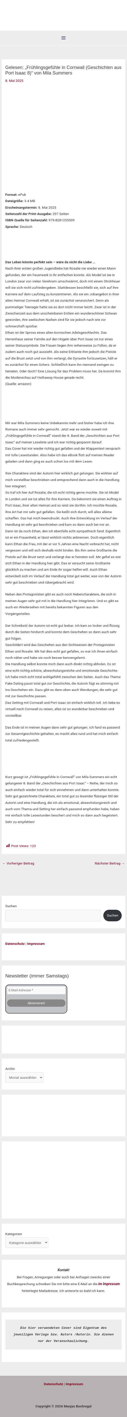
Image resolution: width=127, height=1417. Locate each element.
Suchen (11, 906)
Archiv (10, 1069)
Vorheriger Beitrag (18, 863)
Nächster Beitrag (110, 863)
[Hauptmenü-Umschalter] (63, 38)
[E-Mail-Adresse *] (36, 990)
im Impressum (109, 1284)
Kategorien (13, 1234)
